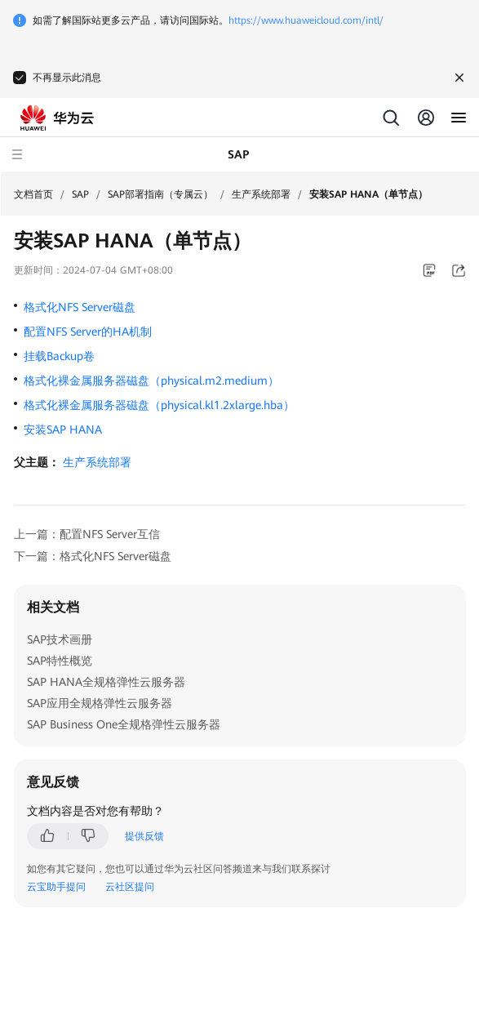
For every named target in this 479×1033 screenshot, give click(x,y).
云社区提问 (129, 887)
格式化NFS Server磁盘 (79, 307)
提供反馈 (144, 836)
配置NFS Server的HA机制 (88, 331)
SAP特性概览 (59, 660)
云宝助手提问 (56, 887)
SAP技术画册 (59, 639)
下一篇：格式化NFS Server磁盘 (92, 556)
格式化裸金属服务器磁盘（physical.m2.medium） (151, 380)
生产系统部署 (261, 194)
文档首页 (33, 194)
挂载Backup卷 (59, 356)
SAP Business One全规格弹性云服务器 (123, 724)
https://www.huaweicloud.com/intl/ (306, 20)
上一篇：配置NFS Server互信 (87, 534)
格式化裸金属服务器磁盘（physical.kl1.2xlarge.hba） (159, 405)
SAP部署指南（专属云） (160, 194)
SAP (80, 194)
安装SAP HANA (63, 429)
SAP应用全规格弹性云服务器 (99, 703)
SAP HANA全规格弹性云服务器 (106, 681)
